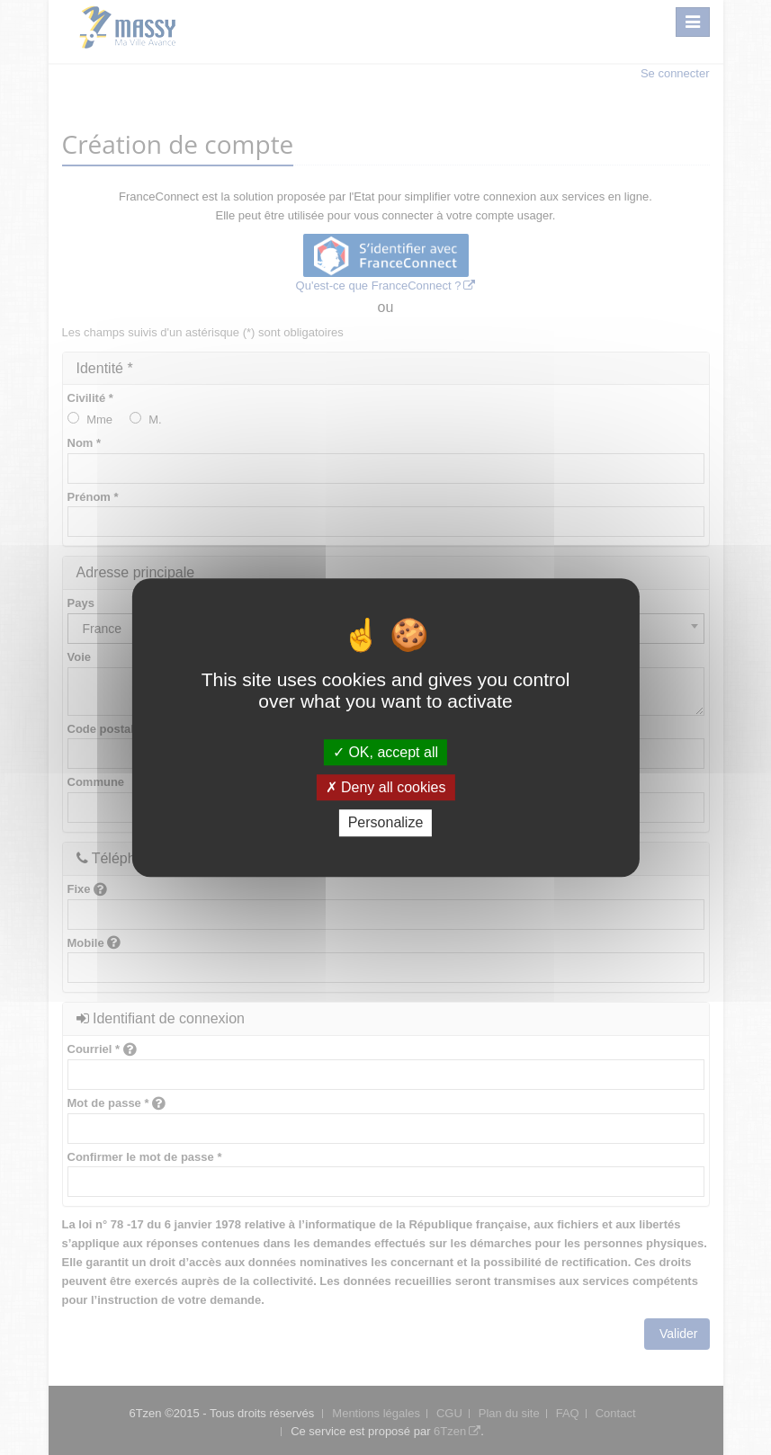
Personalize (386, 823)
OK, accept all (385, 752)
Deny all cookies (386, 787)
